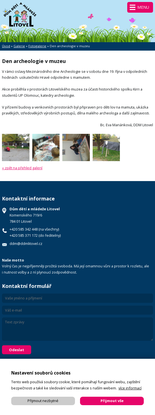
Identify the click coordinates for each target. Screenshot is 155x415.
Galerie (19, 46)
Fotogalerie (37, 46)
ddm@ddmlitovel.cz (26, 243)
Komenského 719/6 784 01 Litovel (35, 215)
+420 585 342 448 (24, 229)
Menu (143, 7)
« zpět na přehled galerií (22, 167)
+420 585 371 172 (24, 235)
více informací (130, 388)
